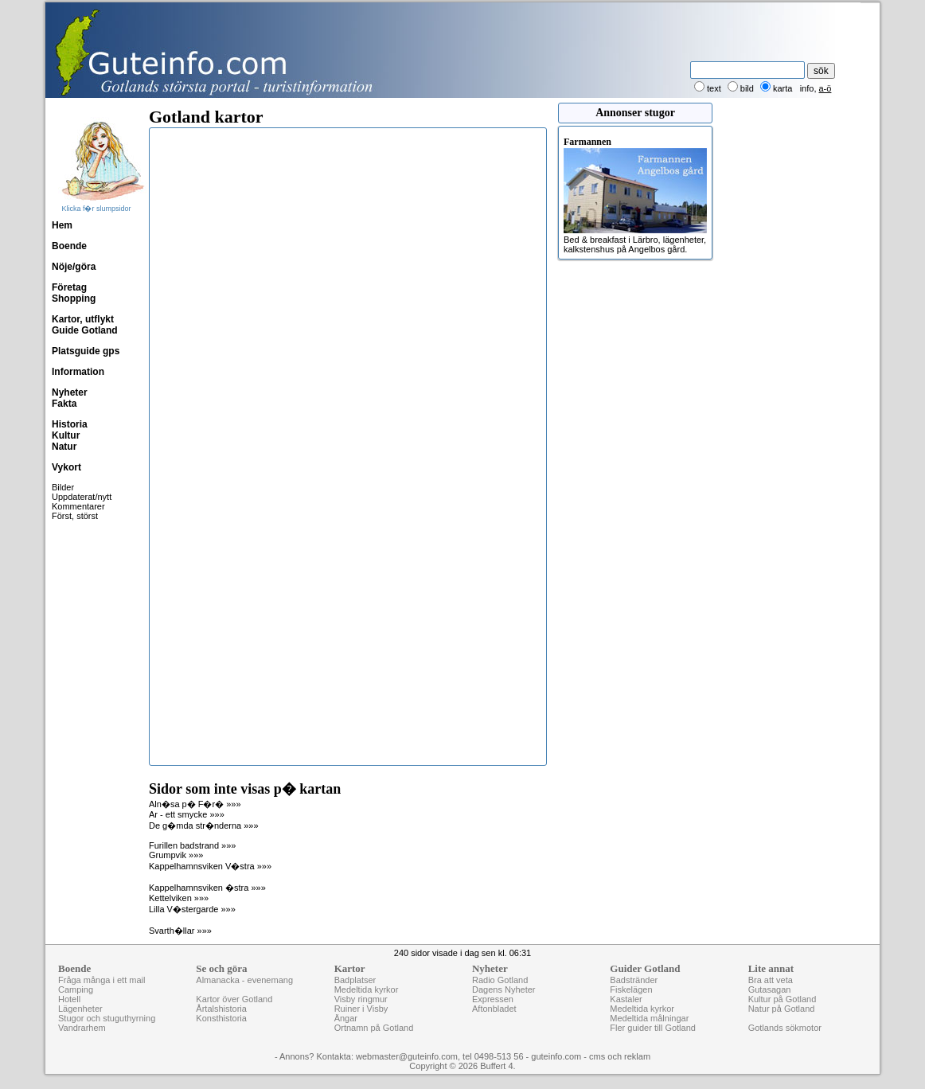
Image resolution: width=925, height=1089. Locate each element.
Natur (64, 446)
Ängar (345, 1018)
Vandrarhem (82, 1027)
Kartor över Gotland (234, 999)
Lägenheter (80, 1008)
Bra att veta (770, 980)
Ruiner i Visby (361, 1008)
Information (78, 371)
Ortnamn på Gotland (374, 1027)
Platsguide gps (85, 351)
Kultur (66, 435)
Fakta (64, 403)
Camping (75, 989)
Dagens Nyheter (504, 989)
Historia (70, 424)
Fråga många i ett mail (101, 980)
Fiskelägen (631, 989)
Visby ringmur (361, 999)
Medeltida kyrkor (366, 989)
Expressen (492, 999)
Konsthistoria (221, 1018)
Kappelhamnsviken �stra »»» (207, 887)
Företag (69, 287)
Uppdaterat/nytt (81, 497)
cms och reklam (619, 1056)
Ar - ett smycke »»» (186, 814)
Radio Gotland (500, 980)
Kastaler (626, 999)
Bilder (63, 487)
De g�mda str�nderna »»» (204, 825)
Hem (62, 225)
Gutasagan (769, 989)
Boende (69, 246)
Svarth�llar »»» (180, 930)
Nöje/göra (74, 266)
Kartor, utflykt (83, 319)
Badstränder (634, 980)
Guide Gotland (85, 330)
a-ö (825, 88)
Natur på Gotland (781, 1008)
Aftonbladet (494, 1008)
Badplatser (355, 980)
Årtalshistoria (221, 1008)
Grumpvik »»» (176, 855)
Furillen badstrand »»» (192, 845)
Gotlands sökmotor (785, 1027)
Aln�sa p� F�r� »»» (195, 804)
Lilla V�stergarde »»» (192, 909)
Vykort (66, 467)
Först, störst (75, 516)
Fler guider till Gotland (653, 1027)
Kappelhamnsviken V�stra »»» (210, 866)
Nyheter (70, 392)
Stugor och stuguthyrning (106, 1018)
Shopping (74, 298)
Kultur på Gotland (782, 999)
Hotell (69, 999)
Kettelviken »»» (179, 898)
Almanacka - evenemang (244, 980)
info (807, 88)
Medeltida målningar (649, 1018)
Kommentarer (78, 506)
